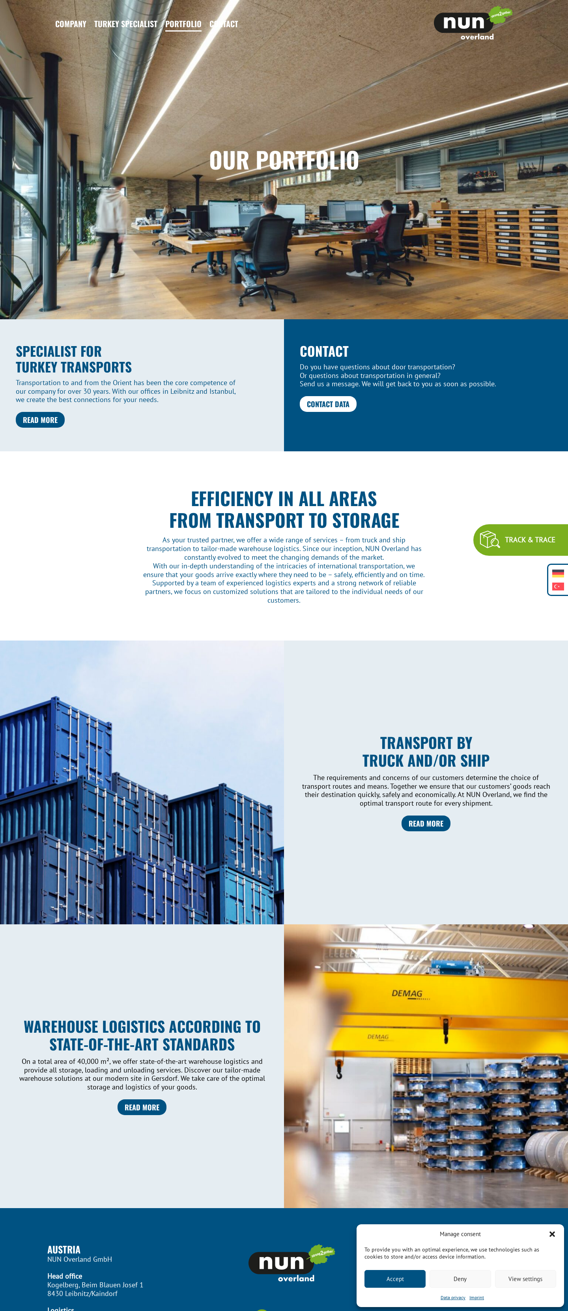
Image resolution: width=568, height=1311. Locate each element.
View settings (525, 1279)
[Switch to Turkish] (558, 586)
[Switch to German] (558, 573)
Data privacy (453, 1297)
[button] (552, 1234)
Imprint (476, 1297)
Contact (223, 24)
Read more (40, 419)
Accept (395, 1279)
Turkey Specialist (125, 24)
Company (70, 24)
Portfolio (183, 24)
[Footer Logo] (284, 1263)
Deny (460, 1279)
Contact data (328, 404)
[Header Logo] (473, 23)
